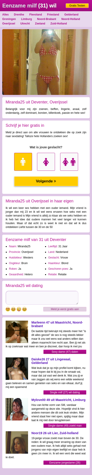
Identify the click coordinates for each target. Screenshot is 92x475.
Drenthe (19, 14)
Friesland (53, 14)
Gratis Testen (77, 5)
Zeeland (40, 23)
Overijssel (8, 23)
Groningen (9, 19)
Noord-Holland (70, 19)
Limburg (26, 19)
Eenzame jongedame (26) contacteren (64, 463)
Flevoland (35, 14)
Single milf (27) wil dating (65, 392)
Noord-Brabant (46, 19)
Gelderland (71, 14)
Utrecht (25, 23)
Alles (5, 14)
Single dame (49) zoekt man (65, 425)
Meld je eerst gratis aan (65, 309)
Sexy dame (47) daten (65, 351)
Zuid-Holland (58, 23)
